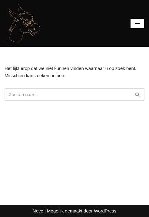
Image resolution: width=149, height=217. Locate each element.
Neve (38, 210)
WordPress (105, 210)
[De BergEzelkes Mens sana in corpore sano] (23, 23)
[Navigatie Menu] (137, 23)
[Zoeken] (68, 94)
